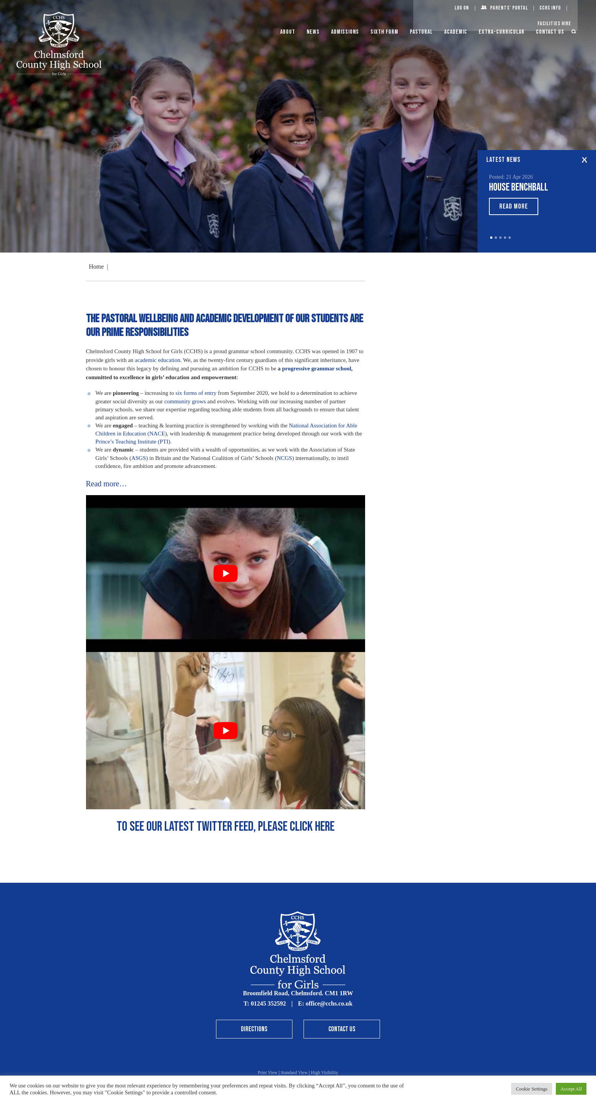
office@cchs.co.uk (328, 1003)
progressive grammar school (316, 368)
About (287, 32)
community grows (185, 401)
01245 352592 (268, 1003)
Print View (267, 1072)
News (313, 32)
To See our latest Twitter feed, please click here (226, 826)
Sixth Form (384, 32)
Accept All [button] (571, 1089)
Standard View (294, 1072)
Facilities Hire (554, 23)
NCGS (284, 458)
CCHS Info (550, 8)
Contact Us (550, 32)
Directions (254, 1029)
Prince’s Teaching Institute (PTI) (133, 442)
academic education (157, 360)
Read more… (106, 483)
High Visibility (324, 1072)
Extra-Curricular (502, 32)
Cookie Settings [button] (531, 1089)
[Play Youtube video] (225, 573)
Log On (462, 8)
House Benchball (518, 187)
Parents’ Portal (509, 8)
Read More (513, 206)
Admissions (345, 32)
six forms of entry (195, 393)
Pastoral (421, 32)
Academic (455, 32)
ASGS (138, 458)
